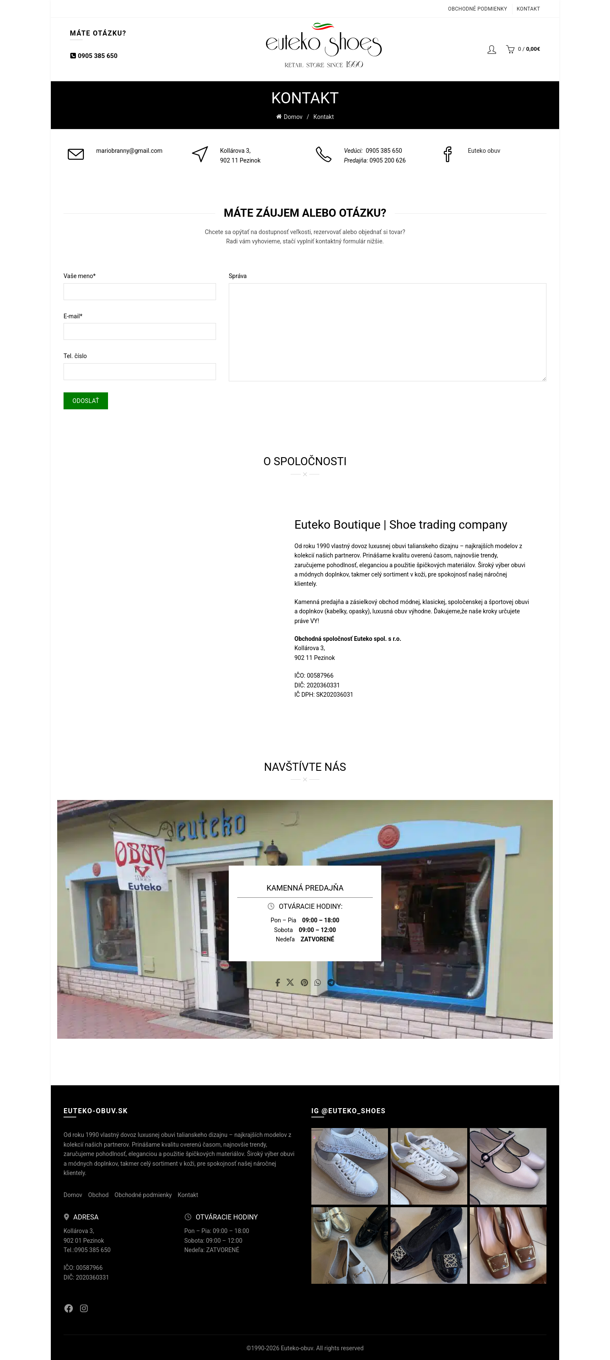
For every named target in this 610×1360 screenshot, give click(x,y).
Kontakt (528, 9)
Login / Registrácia (491, 49)
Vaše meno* (80, 274)
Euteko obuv (484, 149)
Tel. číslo (75, 354)
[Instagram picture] (349, 1165)
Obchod (98, 1193)
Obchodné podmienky (477, 9)
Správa (238, 274)
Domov (293, 116)
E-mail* (73, 315)
